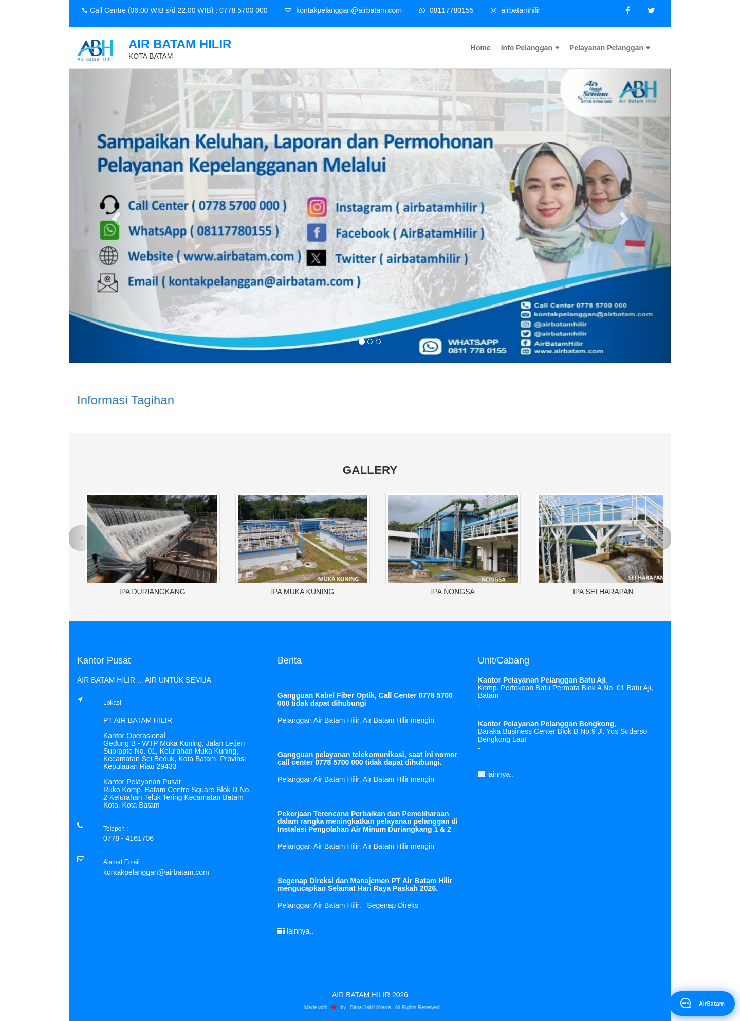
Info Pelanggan (526, 48)
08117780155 (446, 10)
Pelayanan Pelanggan (606, 48)
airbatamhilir (515, 10)
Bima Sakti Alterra (373, 1007)
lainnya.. (295, 931)
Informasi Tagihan (125, 400)
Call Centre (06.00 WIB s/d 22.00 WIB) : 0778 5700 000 (175, 10)
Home (481, 48)
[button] (114, 216)
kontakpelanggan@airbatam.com (343, 10)
